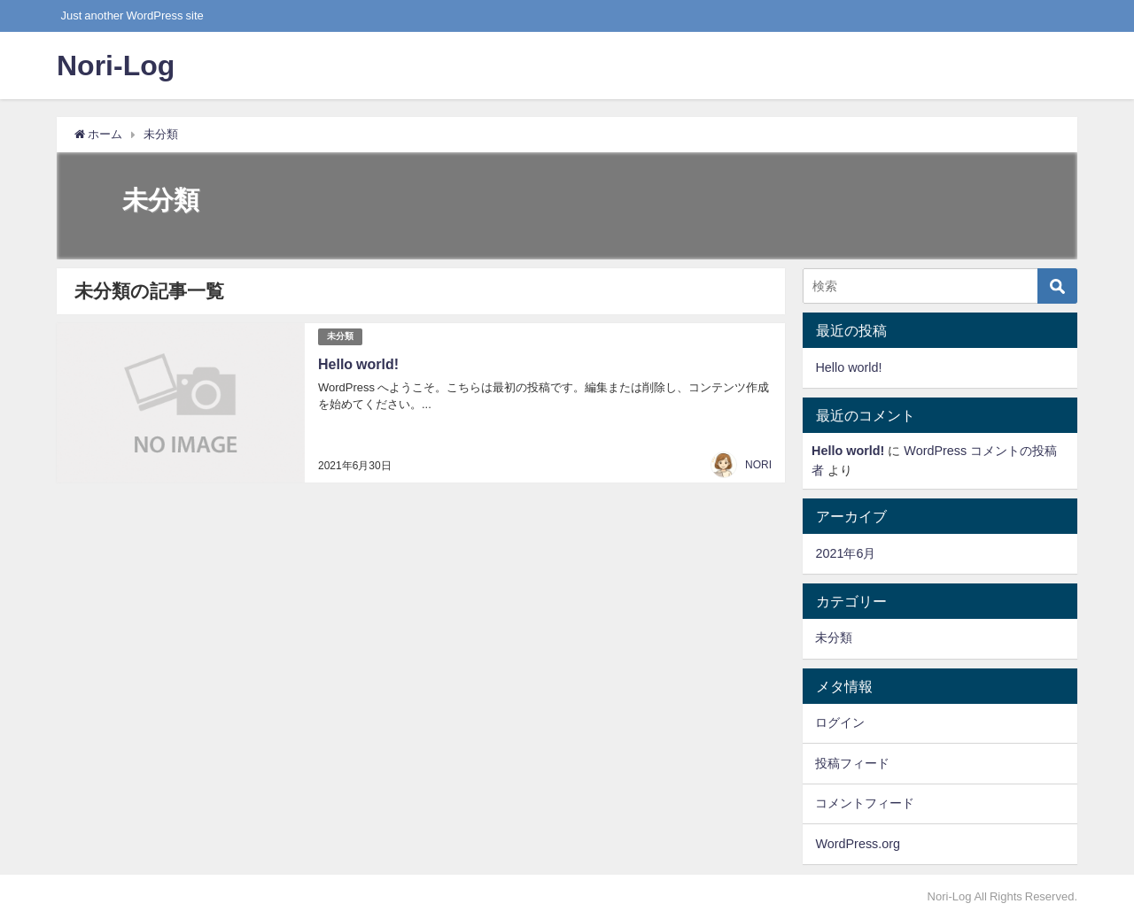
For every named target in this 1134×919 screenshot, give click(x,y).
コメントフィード (864, 803)
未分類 (340, 336)
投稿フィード (852, 763)
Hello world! (358, 364)
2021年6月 (845, 553)
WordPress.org (857, 844)
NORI (758, 465)
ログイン (840, 722)
